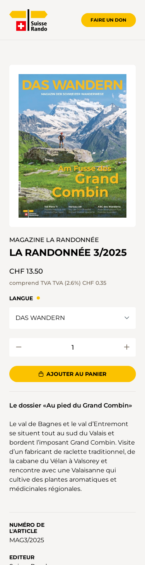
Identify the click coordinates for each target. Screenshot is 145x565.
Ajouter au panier (72, 373)
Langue (21, 298)
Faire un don (108, 20)
